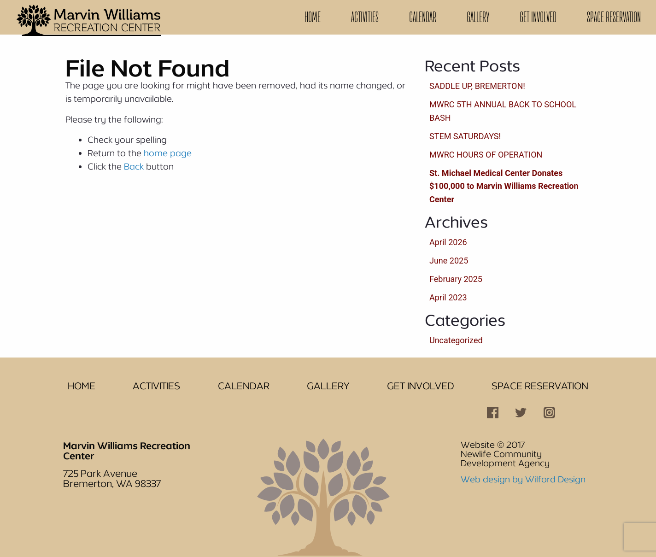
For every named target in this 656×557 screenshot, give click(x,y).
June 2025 (448, 260)
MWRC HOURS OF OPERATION (485, 154)
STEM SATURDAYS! (465, 136)
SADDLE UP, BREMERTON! (477, 86)
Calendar (422, 17)
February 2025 (455, 279)
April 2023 (448, 297)
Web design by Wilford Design (523, 479)
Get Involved (538, 17)
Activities (365, 17)
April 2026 (448, 242)
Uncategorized (456, 340)
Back (134, 166)
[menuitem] (312, 17)
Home (313, 17)
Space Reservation (614, 17)
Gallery (478, 17)
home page (168, 153)
